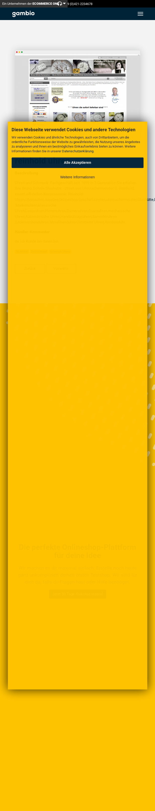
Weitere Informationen (77, 177)
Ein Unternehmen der (30, 4)
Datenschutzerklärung (77, 151)
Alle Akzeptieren (77, 163)
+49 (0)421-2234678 (78, 4)
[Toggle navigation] (140, 14)
